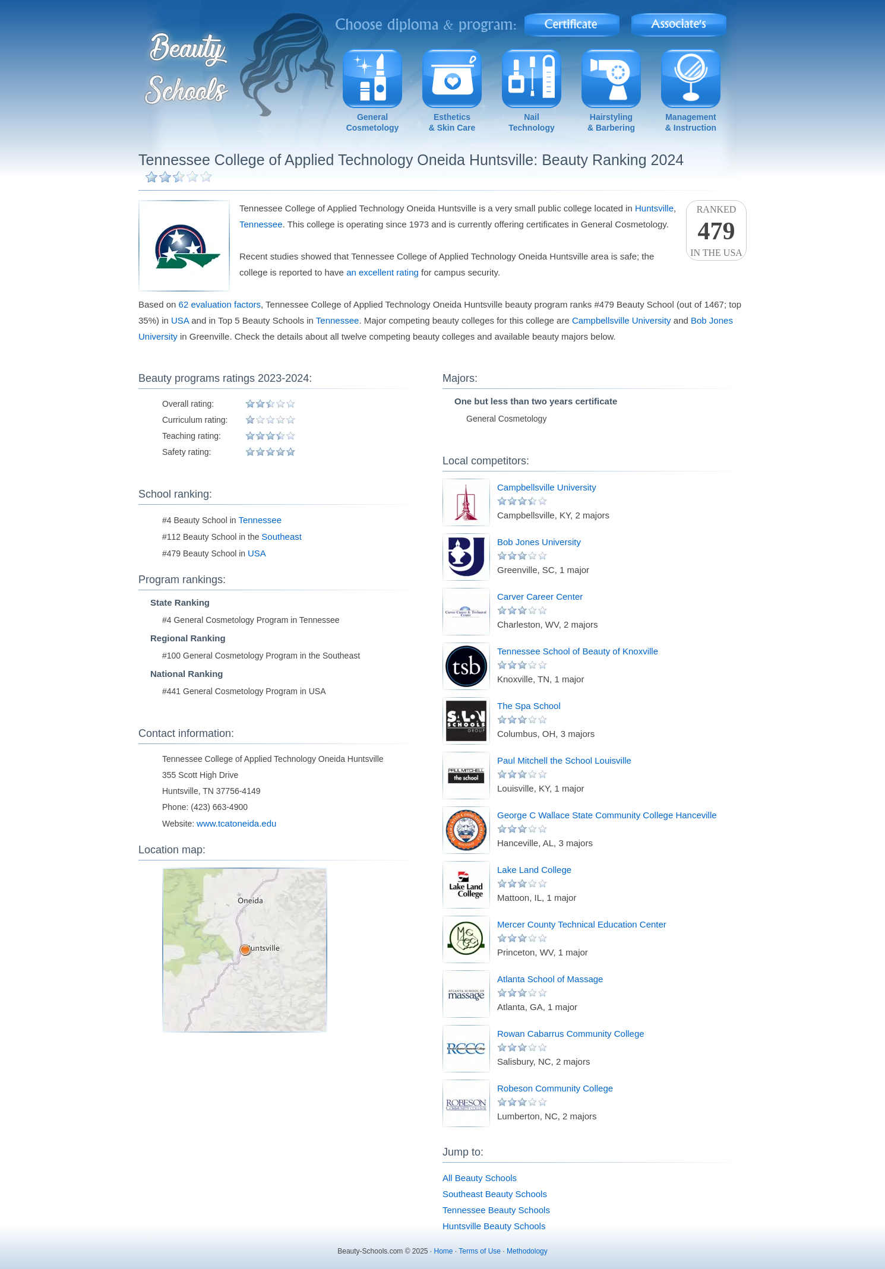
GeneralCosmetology (372, 122)
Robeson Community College (555, 1088)
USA (180, 320)
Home (443, 1251)
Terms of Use (480, 1251)
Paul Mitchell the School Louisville (564, 760)
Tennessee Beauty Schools (496, 1210)
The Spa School (529, 706)
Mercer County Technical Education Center (581, 924)
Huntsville (654, 208)
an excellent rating (382, 272)
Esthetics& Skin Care (452, 122)
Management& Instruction (690, 122)
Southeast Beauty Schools (494, 1194)
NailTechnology (531, 122)
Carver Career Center (540, 596)
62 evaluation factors (220, 304)
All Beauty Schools (479, 1178)
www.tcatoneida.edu (236, 823)
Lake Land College (534, 870)
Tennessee (261, 224)
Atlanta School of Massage (550, 979)
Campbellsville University (621, 320)
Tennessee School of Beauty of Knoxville (577, 651)
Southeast (281, 536)
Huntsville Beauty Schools (493, 1226)
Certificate (572, 21)
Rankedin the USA (716, 231)
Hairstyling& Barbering (611, 122)
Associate (679, 21)
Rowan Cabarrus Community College (570, 1034)
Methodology (527, 1251)
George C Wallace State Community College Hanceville (607, 815)
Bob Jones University (539, 542)
